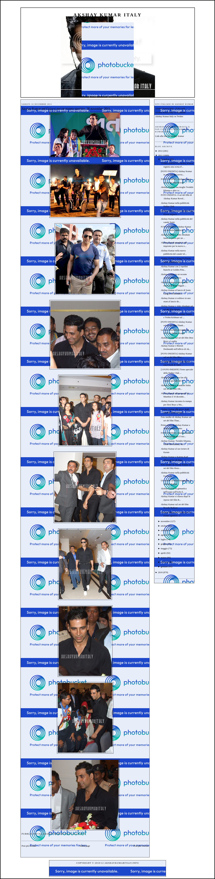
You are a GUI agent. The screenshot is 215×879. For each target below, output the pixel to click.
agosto (164, 535)
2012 (160, 151)
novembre (165, 521)
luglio (163, 539)
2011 (160, 155)
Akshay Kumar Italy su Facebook (170, 112)
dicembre (165, 159)
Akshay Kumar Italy (107, 14)
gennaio (164, 566)
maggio (164, 548)
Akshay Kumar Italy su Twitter (169, 116)
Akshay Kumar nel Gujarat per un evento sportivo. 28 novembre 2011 (66, 109)
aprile (163, 553)
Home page (85, 845)
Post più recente (29, 845)
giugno (164, 544)
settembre (165, 530)
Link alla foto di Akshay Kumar (169, 136)
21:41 (83, 833)
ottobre (164, 525)
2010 (160, 572)
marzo (163, 557)
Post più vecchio (141, 845)
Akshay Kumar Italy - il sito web (170, 108)
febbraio (164, 562)
